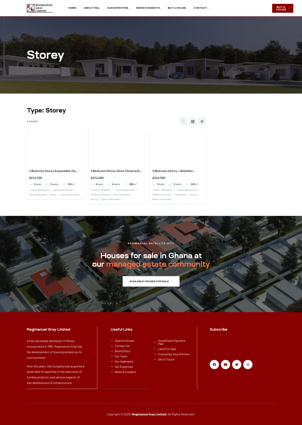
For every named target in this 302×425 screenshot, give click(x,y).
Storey (52, 194)
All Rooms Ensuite (63, 190)
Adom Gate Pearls (70, 194)
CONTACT (200, 7)
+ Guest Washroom (39, 190)
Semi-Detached (37, 194)
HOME (72, 7)
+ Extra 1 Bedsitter (101, 190)
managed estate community (158, 264)
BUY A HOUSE (177, 7)
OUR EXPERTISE (117, 7)
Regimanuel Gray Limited (149, 414)
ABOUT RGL (91, 7)
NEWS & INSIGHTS (148, 7)
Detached (180, 194)
